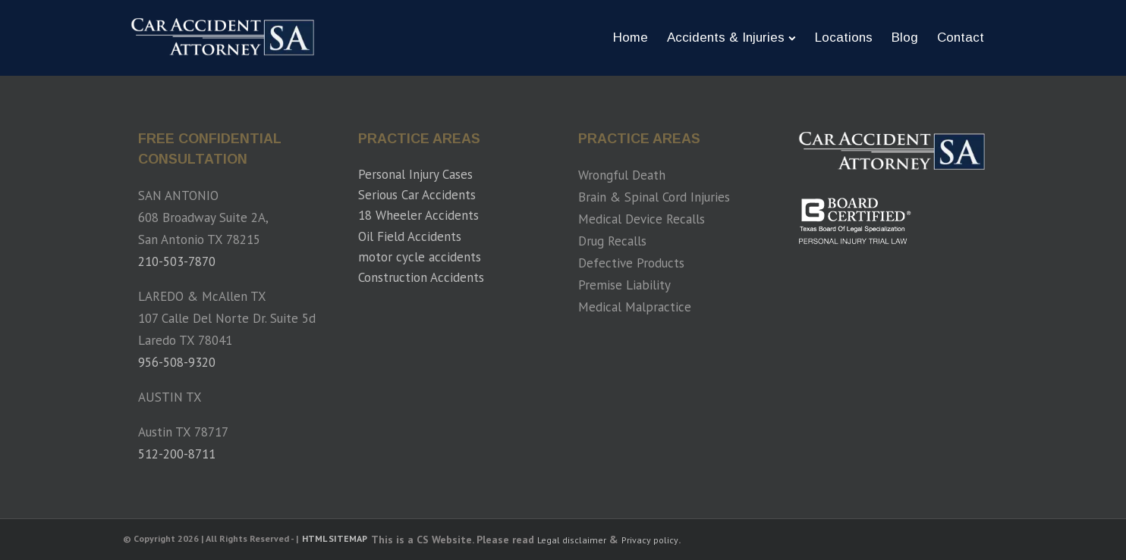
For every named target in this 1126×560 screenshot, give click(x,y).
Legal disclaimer (571, 540)
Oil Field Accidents (409, 236)
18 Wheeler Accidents (418, 215)
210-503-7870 (176, 261)
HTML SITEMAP (334, 538)
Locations (844, 37)
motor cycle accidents (419, 257)
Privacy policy (649, 540)
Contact (960, 37)
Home (630, 37)
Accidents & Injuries (731, 37)
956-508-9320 (176, 362)
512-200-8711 (176, 454)
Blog (905, 37)
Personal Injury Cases (415, 174)
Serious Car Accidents (417, 194)
